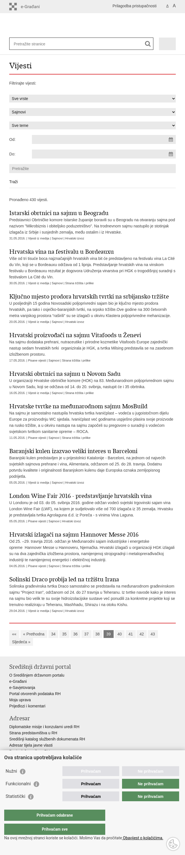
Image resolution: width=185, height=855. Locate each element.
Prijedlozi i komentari (27, 706)
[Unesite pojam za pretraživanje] (34, 43)
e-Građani (18, 681)
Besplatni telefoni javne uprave (36, 757)
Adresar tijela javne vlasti (31, 745)
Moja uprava (20, 700)
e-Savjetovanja (22, 687)
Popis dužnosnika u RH (29, 751)
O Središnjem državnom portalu (36, 675)
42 (141, 634)
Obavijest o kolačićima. (142, 838)
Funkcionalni (18, 795)
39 (108, 634)
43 (153, 634)
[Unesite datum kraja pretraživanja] (104, 154)
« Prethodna (34, 634)
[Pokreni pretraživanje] (148, 44)
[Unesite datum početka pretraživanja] (104, 139)
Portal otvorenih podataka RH (35, 693)
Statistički (15, 807)
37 (86, 634)
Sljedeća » (21, 642)
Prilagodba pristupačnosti (134, 6)
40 (120, 634)
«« (14, 634)
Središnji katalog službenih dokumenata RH (47, 739)
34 (53, 634)
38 (97, 634)
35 (64, 634)
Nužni (11, 782)
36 (75, 634)
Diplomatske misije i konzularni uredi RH (44, 726)
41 (130, 634)
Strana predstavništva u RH (33, 733)
